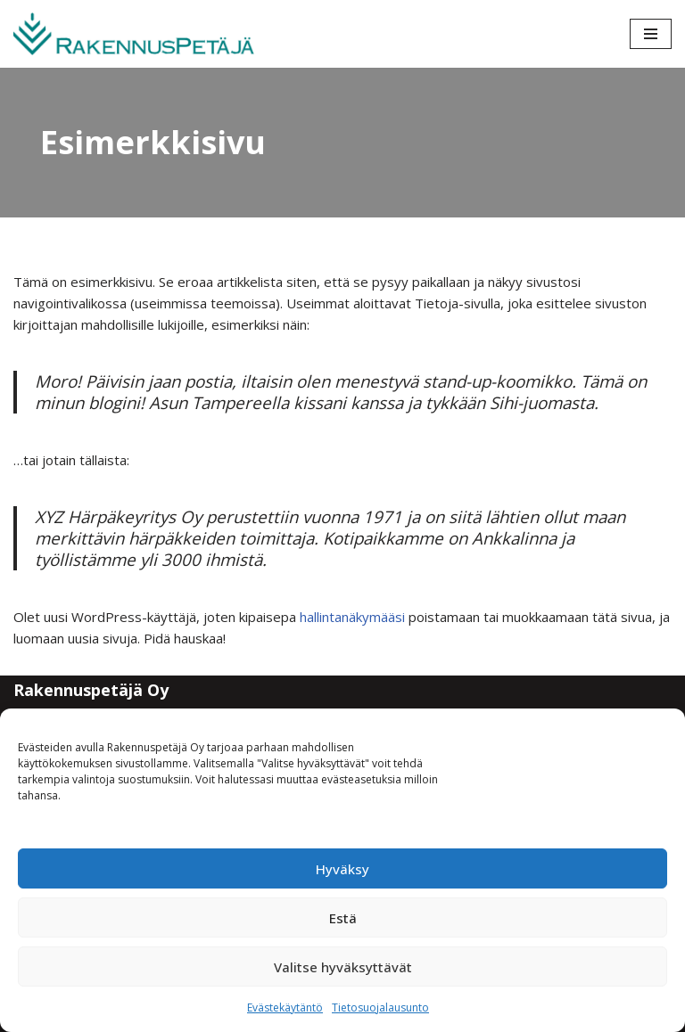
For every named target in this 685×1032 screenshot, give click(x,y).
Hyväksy (342, 869)
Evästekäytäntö (285, 1007)
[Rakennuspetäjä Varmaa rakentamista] (133, 33)
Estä (343, 918)
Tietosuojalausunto (380, 1007)
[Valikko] (651, 34)
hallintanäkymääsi (352, 617)
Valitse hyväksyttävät (343, 967)
